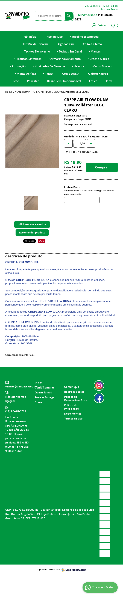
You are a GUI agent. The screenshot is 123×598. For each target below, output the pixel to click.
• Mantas (95, 51)
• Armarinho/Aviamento (65, 59)
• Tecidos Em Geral (69, 51)
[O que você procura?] (69, 16)
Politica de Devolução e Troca (75, 398)
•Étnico (92, 81)
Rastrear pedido (74, 392)
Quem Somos (43, 392)
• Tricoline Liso (53, 37)
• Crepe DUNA (69, 74)
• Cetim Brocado (102, 66)
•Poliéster (32, 81)
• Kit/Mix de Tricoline (35, 44)
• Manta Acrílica (25, 74)
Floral (108, 81)
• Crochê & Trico (98, 59)
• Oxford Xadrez (97, 74)
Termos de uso (73, 418)
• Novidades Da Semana (49, 66)
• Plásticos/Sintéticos (28, 59)
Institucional (44, 376)
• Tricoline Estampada (84, 37)
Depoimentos (72, 413)
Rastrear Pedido (109, 9)
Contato (40, 402)
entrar (102, 25)
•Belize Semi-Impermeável (63, 81)
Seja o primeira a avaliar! (78, 124)
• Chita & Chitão (91, 44)
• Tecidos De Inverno (36, 51)
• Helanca (78, 66)
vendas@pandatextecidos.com (24, 386)
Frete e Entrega (44, 397)
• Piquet (48, 74)
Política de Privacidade (71, 407)
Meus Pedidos (110, 5)
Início (32, 37)
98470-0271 (15, 411)
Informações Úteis (73, 378)
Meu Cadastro (92, 5)
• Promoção (18, 66)
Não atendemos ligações (15, 399)
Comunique (71, 387)
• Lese (15, 81)
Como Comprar (44, 387)
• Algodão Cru (65, 44)
